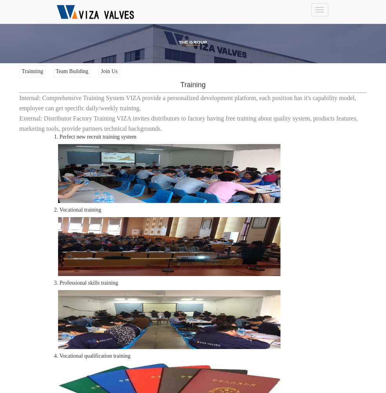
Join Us (109, 71)
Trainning (32, 71)
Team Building (72, 71)
